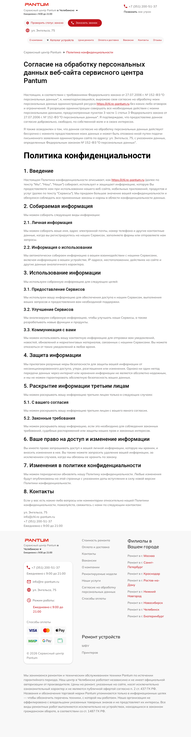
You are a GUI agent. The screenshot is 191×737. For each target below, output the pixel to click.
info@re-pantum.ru (43, 581)
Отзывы (157, 40)
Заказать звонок (84, 23)
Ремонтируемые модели (99, 574)
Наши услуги (91, 580)
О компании (35, 40)
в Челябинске (67, 10)
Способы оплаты (94, 598)
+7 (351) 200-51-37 (143, 6)
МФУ (85, 646)
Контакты (143, 40)
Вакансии (128, 40)
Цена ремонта (86, 40)
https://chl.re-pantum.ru (113, 104)
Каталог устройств (62, 40)
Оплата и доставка (108, 40)
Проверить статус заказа (44, 23)
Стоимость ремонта (96, 540)
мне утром (137, 11)
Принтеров (90, 652)
